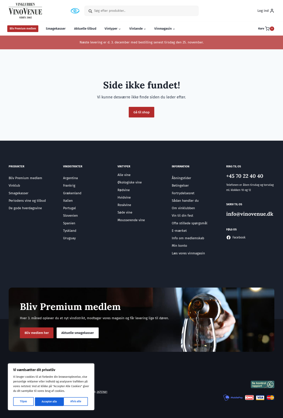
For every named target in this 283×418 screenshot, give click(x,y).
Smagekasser (56, 29)
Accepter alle (74, 401)
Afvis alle (46, 401)
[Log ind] (265, 11)
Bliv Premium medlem (23, 28)
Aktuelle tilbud (85, 29)
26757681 (102, 392)
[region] (51, 387)
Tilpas (23, 401)
